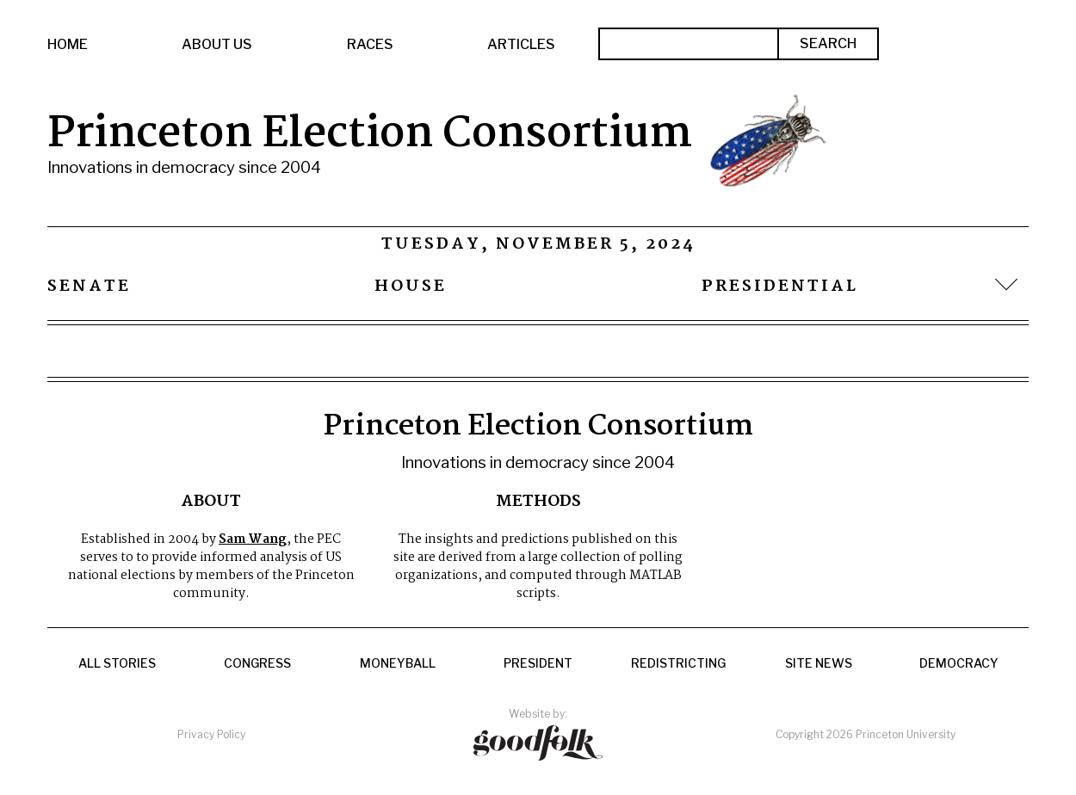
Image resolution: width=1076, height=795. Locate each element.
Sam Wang (253, 539)
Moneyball (398, 663)
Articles (521, 44)
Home (67, 44)
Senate (89, 286)
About (211, 502)
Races (370, 44)
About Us (217, 44)
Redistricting (678, 663)
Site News (818, 663)
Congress (257, 663)
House (410, 286)
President (538, 663)
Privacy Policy (211, 734)
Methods (538, 502)
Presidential (780, 286)
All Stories (117, 663)
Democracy (959, 663)
